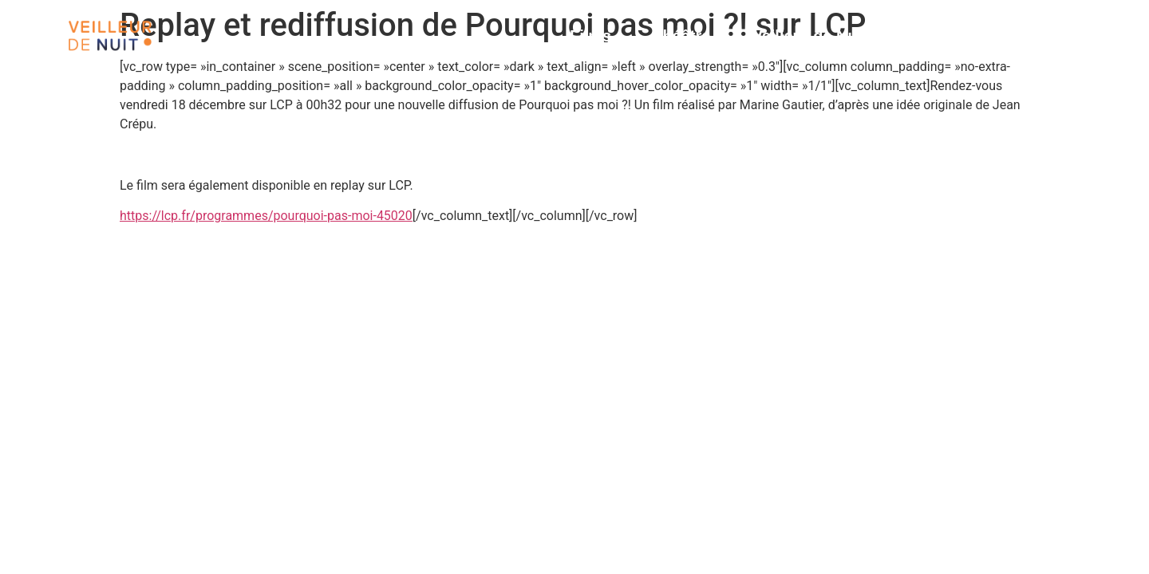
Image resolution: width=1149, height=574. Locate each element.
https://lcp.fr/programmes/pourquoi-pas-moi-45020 (266, 215)
